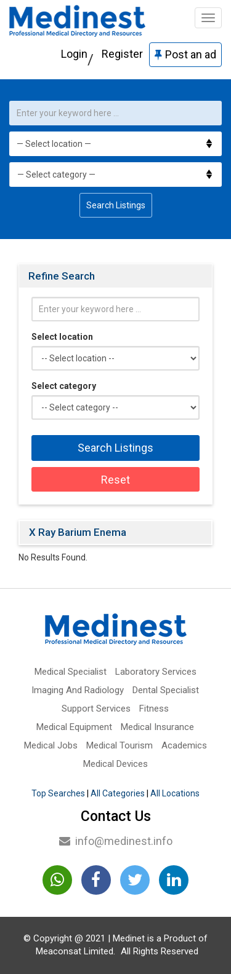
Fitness (154, 708)
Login (74, 53)
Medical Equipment (74, 726)
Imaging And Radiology (77, 690)
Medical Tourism (119, 745)
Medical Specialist (70, 671)
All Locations (175, 793)
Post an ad (185, 54)
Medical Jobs (51, 745)
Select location (62, 337)
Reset (115, 479)
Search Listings (115, 205)
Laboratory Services (156, 671)
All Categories (118, 793)
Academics (184, 745)
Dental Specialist (165, 690)
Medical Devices (115, 763)
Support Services (96, 708)
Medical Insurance (157, 726)
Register (122, 53)
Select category (63, 386)
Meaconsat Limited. (75, 951)
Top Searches (58, 793)
